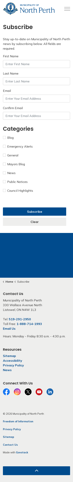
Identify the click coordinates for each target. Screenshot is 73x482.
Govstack (22, 452)
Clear (35, 222)
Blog (8, 138)
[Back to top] (36, 470)
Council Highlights (18, 191)
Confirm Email (13, 108)
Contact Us (10, 444)
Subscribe (34, 212)
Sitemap (9, 356)
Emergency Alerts (18, 146)
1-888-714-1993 (29, 324)
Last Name (10, 73)
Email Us (9, 328)
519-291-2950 (20, 319)
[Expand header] (67, 9)
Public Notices (15, 182)
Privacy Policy (13, 365)
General (10, 155)
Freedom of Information (18, 421)
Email (7, 91)
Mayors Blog (14, 164)
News (9, 173)
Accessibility (12, 360)
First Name (10, 56)
